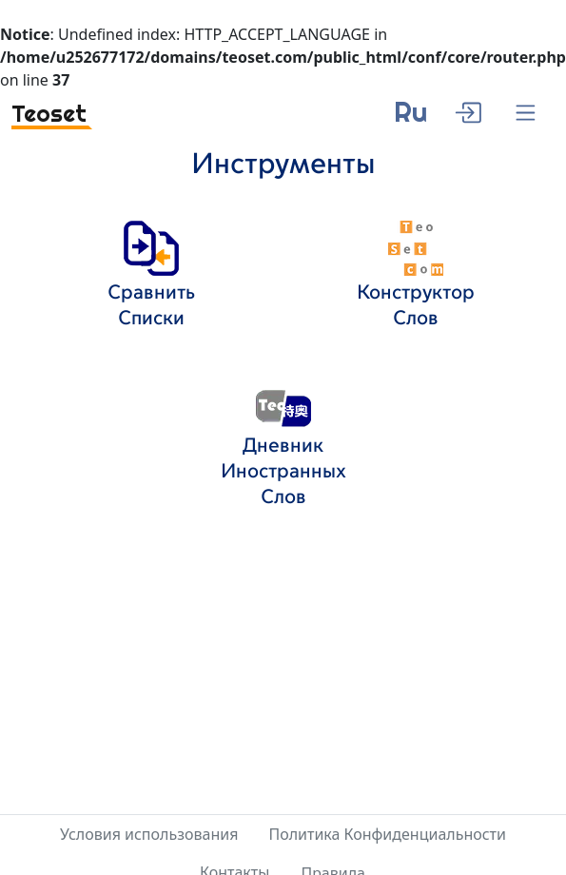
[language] (410, 119)
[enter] (467, 110)
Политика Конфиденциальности (387, 834)
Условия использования (149, 834)
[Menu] (525, 113)
